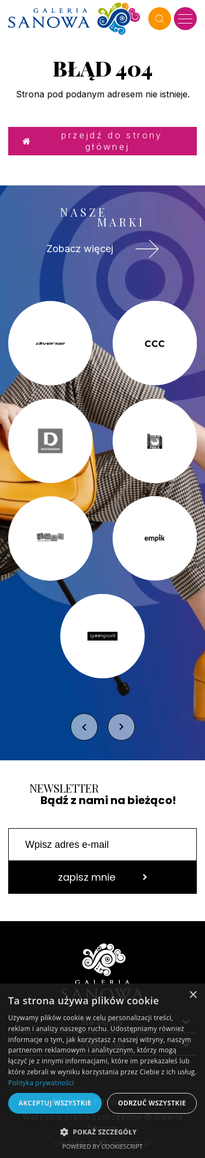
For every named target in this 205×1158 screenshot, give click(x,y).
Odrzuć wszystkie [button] (152, 1103)
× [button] (193, 995)
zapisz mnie (103, 877)
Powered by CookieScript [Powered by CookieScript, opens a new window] (102, 1146)
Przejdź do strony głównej (92, 141)
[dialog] (102, 1071)
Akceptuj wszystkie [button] (55, 1103)
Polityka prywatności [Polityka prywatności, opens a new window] (41, 1082)
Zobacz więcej (102, 249)
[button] (102, 1131)
